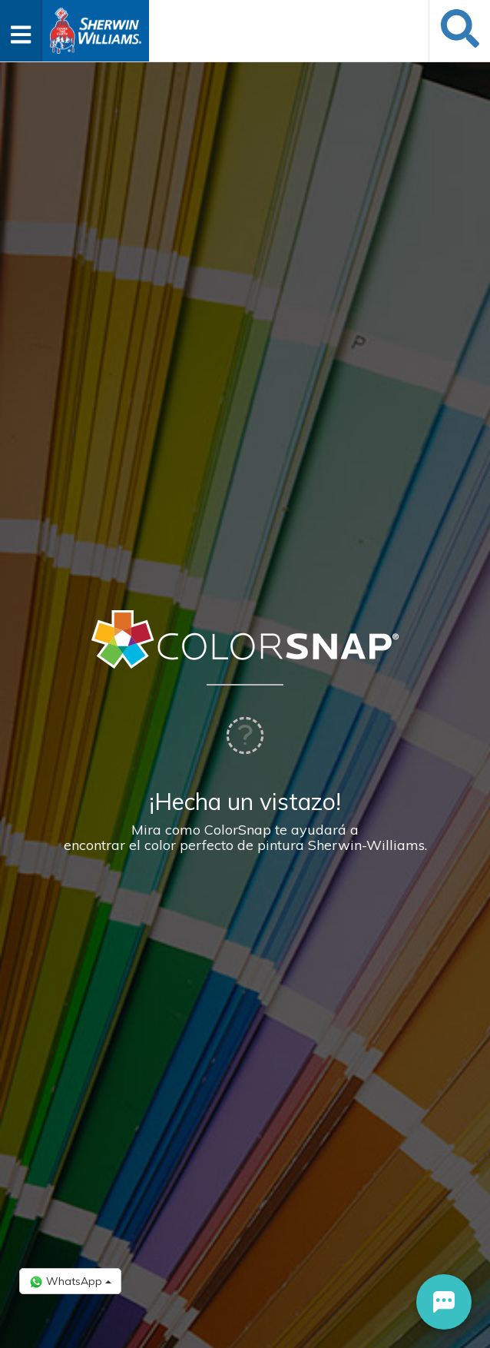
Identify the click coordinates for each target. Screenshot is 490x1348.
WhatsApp (70, 1281)
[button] (444, 1302)
